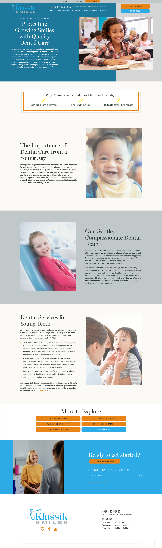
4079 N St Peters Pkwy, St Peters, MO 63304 (89, 7)
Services (67, 10)
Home (52, 10)
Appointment (135, 6)
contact (43, 390)
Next (144, 469)
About (59, 10)
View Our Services (123, 423)
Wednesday (107, 519)
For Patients (77, 10)
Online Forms (135, 11)
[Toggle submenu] (61, 10)
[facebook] (49, 523)
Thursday (106, 522)
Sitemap (58, 545)
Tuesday (106, 516)
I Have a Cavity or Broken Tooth (81, 418)
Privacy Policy (67, 545)
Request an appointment (104, 455)
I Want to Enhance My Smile (38, 423)
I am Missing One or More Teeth (123, 418)
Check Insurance (92, 1)
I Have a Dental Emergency (81, 423)
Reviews (95, 10)
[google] (42, 523)
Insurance (87, 10)
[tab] (90, 477)
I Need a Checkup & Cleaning (38, 418)
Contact (102, 10)
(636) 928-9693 (61, 6)
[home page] (24, 8)
